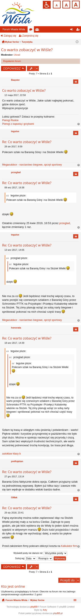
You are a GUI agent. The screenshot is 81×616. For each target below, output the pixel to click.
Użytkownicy (38, 30)
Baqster (15, 80)
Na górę (78, 124)
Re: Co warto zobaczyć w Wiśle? (26, 142)
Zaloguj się (10, 35)
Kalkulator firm (69, 546)
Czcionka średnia (65, 4)
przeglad (16, 172)
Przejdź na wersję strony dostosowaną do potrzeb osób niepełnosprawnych (47, 5)
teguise (15, 131)
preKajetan (17, 461)
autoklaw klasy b (11, 453)
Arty (45, 610)
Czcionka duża (75, 4)
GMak (14, 497)
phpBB (33, 606)
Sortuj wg (25, 558)
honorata (16, 327)
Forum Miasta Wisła (14, 29)
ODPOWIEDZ (12, 68)
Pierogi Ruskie (10, 120)
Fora (31, 30)
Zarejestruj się (30, 35)
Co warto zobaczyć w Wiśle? (27, 49)
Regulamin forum (12, 61)
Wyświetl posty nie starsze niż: (40, 553)
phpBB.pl (58, 613)
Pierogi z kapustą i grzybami (18, 123)
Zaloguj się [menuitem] (72, 30)
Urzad (17, 54)
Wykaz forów (37, 600)
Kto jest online (13, 586)
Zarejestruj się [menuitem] (78, 30)
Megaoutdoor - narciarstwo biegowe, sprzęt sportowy (32, 164)
